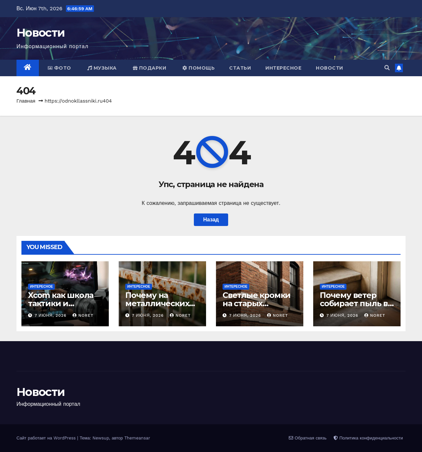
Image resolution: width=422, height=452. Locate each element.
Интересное (283, 68)
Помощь (198, 68)
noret (83, 315)
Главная (25, 101)
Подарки (149, 68)
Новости (40, 33)
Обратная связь (307, 438)
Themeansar (137, 438)
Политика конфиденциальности (368, 438)
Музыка (102, 68)
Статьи (240, 68)
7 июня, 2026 (51, 315)
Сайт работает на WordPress (46, 438)
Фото (59, 68)
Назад (211, 219)
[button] (387, 68)
